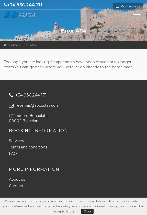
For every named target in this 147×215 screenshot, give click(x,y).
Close (87, 211)
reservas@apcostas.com (34, 105)
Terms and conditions (28, 147)
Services (16, 140)
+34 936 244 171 (24, 5)
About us (17, 179)
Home (13, 45)
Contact (16, 186)
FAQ (13, 153)
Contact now (130, 6)
